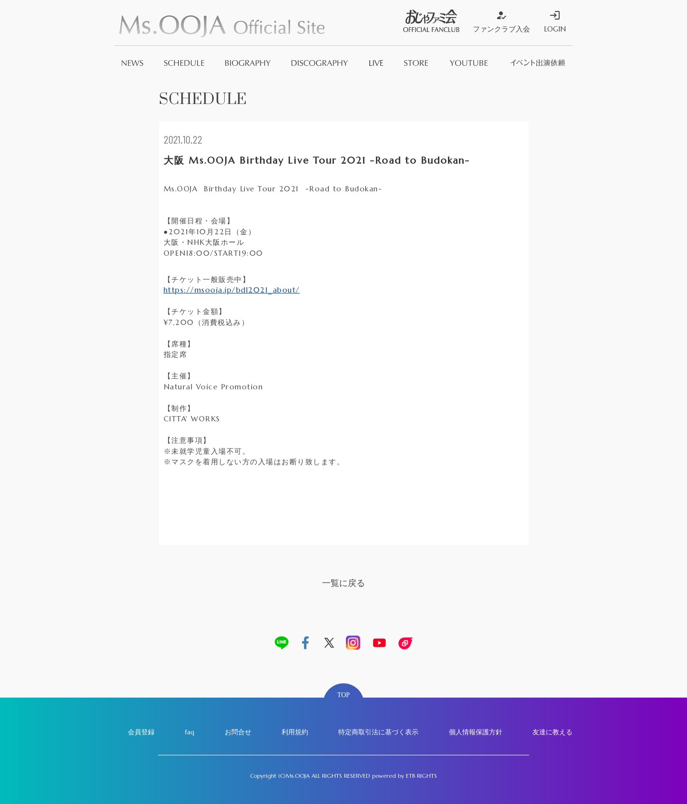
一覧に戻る (343, 582)
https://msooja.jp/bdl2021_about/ (232, 289)
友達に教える (552, 732)
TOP (343, 695)
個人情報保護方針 (475, 732)
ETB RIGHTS (421, 775)
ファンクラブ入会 (501, 21)
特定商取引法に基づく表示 (378, 732)
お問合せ (238, 732)
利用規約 (294, 732)
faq (189, 732)
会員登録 (141, 732)
